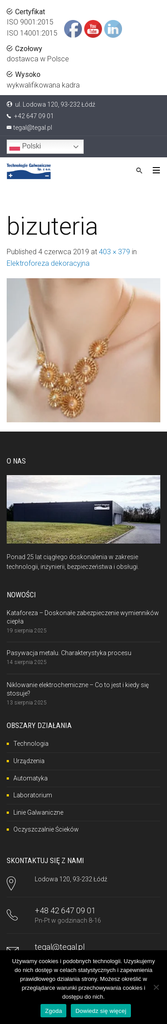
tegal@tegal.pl (32, 127)
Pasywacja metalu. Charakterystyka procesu (69, 652)
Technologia (31, 743)
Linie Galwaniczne (38, 812)
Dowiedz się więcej (100, 1011)
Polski (25, 146)
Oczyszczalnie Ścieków (46, 829)
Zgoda (53, 1011)
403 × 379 (114, 252)
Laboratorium (32, 795)
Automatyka (30, 778)
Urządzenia (29, 760)
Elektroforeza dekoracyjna (48, 263)
